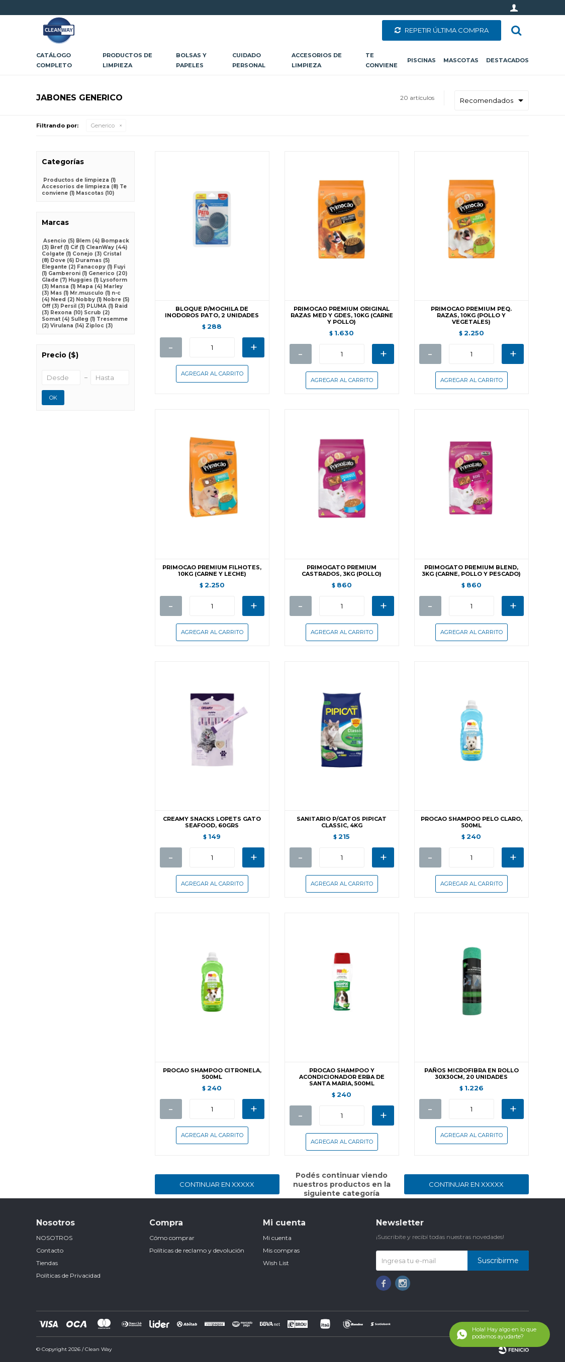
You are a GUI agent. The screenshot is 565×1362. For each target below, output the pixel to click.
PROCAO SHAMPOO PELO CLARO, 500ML (471, 822)
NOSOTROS (54, 1238)
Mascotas (461, 60)
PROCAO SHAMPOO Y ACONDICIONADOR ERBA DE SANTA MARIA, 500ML (342, 1077)
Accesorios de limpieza (317, 60)
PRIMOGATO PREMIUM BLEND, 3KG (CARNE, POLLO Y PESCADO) (471, 570)
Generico (103, 125)
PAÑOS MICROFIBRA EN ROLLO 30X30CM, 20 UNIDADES (471, 1073)
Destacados (507, 60)
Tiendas (47, 1263)
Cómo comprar (172, 1238)
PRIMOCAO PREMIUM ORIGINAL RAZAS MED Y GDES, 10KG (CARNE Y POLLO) (342, 315)
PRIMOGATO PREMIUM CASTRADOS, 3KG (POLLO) (342, 570)
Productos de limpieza (127, 60)
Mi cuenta (277, 1238)
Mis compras (281, 1250)
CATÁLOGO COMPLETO (54, 60)
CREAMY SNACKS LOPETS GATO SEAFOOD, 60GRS (212, 822)
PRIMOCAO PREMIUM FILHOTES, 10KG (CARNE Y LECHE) (211, 570)
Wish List (276, 1263)
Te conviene (381, 60)
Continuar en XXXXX (216, 1184)
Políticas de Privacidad (68, 1275)
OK (53, 397)
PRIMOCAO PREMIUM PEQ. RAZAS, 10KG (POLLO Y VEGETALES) (471, 315)
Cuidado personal (248, 60)
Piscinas (421, 60)
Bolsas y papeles (191, 60)
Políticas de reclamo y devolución (196, 1250)
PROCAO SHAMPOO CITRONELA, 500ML (212, 1073)
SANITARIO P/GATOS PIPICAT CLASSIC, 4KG (342, 822)
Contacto (49, 1250)
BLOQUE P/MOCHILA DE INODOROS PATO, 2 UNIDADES (212, 312)
